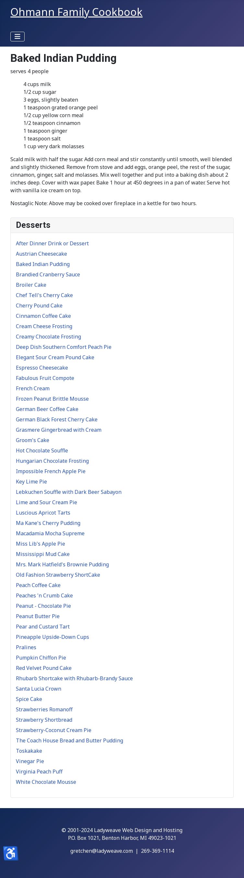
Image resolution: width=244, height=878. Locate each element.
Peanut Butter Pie (38, 616)
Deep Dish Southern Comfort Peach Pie (63, 346)
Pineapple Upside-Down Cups (52, 636)
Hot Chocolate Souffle (42, 450)
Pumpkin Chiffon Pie (41, 657)
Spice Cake (29, 699)
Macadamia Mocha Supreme (50, 533)
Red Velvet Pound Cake (44, 668)
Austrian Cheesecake (41, 253)
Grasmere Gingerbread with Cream (58, 429)
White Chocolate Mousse (46, 781)
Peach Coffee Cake (38, 585)
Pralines (26, 647)
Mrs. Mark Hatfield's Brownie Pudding (62, 564)
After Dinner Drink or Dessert (52, 243)
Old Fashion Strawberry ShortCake (58, 574)
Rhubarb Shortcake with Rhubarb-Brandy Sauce (74, 678)
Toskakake (29, 750)
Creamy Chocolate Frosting (48, 336)
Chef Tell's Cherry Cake (44, 295)
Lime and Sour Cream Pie (46, 502)
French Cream (33, 388)
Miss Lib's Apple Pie (40, 543)
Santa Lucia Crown (38, 688)
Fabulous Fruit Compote (45, 378)
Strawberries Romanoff (44, 709)
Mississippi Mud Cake (43, 554)
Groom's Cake (32, 440)
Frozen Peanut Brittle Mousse (52, 398)
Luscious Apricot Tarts (43, 512)
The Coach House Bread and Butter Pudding (69, 740)
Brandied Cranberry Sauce (48, 274)
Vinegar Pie (30, 761)
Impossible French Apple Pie (51, 471)
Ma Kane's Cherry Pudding (48, 523)
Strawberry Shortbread (44, 719)
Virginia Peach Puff (39, 771)
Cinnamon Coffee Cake (43, 315)
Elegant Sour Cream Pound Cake (55, 357)
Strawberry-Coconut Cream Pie (53, 730)
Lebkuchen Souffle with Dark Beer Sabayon (69, 491)
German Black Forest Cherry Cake (57, 419)
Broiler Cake (31, 284)
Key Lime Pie (31, 481)
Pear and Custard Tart (43, 626)
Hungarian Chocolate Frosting (52, 460)
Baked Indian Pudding (43, 264)
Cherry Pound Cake (39, 305)
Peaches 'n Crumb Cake (44, 595)
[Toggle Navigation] (17, 36)
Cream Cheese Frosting (44, 326)
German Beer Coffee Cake (47, 409)
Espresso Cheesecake (42, 367)
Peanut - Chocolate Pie (43, 605)
